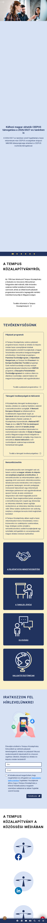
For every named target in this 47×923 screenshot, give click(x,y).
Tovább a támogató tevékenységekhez (25, 453)
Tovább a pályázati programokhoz (27, 387)
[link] (39, 921)
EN (30, 921)
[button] (34, 921)
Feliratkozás (34, 796)
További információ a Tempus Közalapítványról (24, 304)
